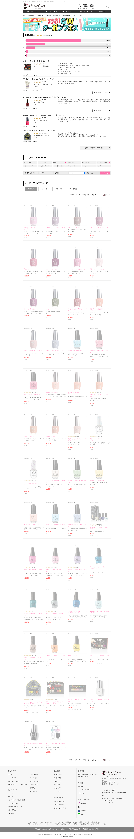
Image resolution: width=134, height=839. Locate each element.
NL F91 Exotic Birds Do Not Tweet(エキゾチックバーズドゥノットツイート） (77, 661)
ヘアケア (10, 793)
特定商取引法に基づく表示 (43, 829)
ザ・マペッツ (86, 162)
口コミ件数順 (72, 189)
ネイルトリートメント (59, 166)
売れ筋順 (31, 189)
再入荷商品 (33, 791)
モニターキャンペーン (60, 808)
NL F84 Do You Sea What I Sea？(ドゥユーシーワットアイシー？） (99, 572)
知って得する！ (84, 11)
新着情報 (80, 786)
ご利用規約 (85, 829)
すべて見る (57, 791)
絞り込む (105, 173)
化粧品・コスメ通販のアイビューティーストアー (35, 15)
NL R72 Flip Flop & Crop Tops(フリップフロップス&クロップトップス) (34, 399)
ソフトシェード (28, 166)
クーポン (92, 8)
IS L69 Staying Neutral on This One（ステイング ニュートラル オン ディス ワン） (56, 396)
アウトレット (34, 784)
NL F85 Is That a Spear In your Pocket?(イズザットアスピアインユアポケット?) (33, 619)
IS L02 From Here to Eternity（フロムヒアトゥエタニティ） (46, 115)
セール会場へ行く (67, 11)
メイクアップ (12, 778)
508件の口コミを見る (96, 148)
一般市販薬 (11, 813)
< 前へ (88, 195)
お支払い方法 (57, 781)
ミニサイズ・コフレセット (96, 663)
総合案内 (102, 11)
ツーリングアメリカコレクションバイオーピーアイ (45, 166)
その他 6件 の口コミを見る (101, 92)
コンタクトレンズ (13, 803)
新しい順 (58, 189)
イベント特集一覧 (59, 804)
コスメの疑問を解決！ (60, 801)
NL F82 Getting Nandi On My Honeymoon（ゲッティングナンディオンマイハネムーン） (56, 575)
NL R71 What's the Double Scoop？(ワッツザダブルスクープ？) (99, 356)
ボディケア (11, 796)
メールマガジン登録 (84, 790)
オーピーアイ (27, 75)
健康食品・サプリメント (15, 806)
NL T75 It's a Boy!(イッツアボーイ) (56, 528)
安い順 (44, 189)
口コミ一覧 (33, 778)
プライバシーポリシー (60, 829)
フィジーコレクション (74, 166)
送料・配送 (57, 784)
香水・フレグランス (14, 781)
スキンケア (11, 774)
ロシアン (99, 166)
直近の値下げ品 (34, 781)
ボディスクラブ (37, 90)
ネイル (34, 75)
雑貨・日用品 (12, 810)
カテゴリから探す (32, 11)
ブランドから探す (49, 11)
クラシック (71, 162)
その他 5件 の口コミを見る (101, 110)
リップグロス (52, 712)
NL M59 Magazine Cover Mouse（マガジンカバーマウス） (45, 97)
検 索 (79, 8)
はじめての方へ (58, 774)
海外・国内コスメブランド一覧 (57, 15)
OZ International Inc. (68, 836)
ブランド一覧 (34, 774)
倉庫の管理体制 (95, 829)
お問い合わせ (82, 793)
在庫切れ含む (88, 173)
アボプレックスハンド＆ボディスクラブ (38, 79)
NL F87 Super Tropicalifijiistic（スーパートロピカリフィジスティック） (77, 617)
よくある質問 (57, 788)
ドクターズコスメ (13, 790)
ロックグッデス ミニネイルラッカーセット (39, 130)
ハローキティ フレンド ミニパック (36, 61)
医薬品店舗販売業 (74, 829)
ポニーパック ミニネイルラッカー (100, 659)
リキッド (84, 166)
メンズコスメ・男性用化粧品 (16, 800)
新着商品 (85, 8)
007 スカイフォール (30, 162)
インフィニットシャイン (45, 162)
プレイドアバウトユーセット (98, 531)
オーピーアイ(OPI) (70, 15)
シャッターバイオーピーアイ (104, 162)
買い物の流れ (57, 778)
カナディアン (57, 162)
